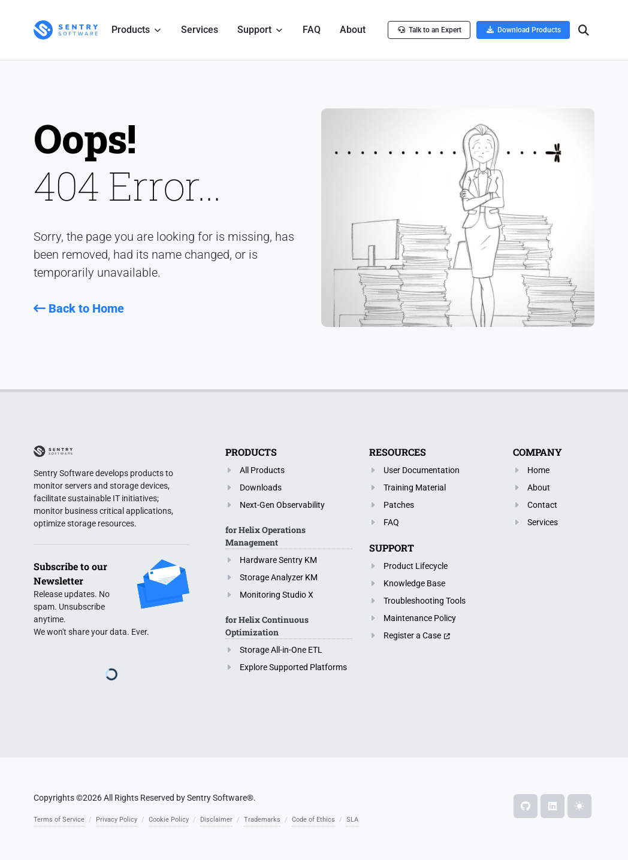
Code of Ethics (313, 819)
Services (542, 522)
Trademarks (262, 819)
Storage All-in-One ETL (281, 650)
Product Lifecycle (416, 566)
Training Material (415, 487)
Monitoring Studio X (276, 594)
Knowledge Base (414, 583)
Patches (399, 505)
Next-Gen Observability (282, 505)
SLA (352, 819)
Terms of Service (59, 819)
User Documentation (422, 470)
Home (538, 470)
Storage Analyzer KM (279, 577)
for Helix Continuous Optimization (267, 626)
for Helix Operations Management (265, 536)
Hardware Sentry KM (278, 560)
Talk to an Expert (429, 29)
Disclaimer (216, 819)
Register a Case (412, 635)
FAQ (391, 522)
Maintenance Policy (420, 618)
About (538, 487)
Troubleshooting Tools (425, 600)
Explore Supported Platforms (293, 667)
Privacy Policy (116, 819)
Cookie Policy (169, 819)
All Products (262, 470)
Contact (542, 505)
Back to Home (79, 308)
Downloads (261, 487)
